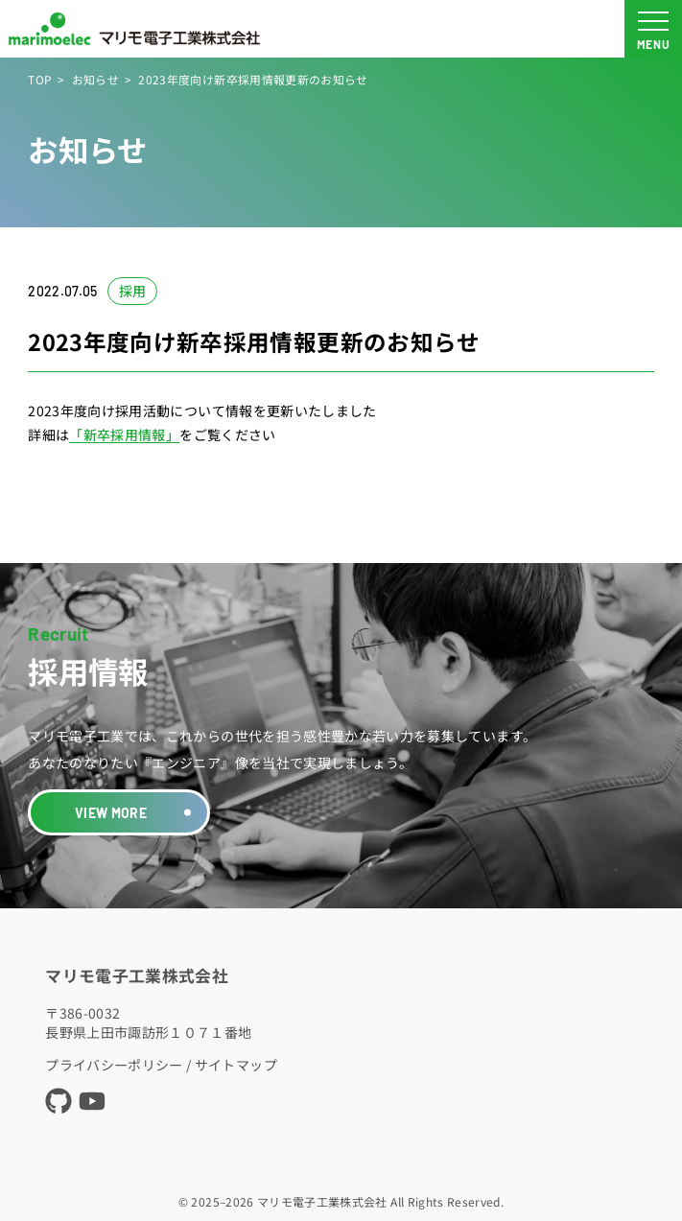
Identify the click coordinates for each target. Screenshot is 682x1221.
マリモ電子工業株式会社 (136, 975)
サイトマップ (236, 1064)
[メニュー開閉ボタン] (653, 29)
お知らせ (95, 79)
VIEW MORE (111, 813)
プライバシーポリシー (114, 1064)
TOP (40, 79)
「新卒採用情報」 (124, 434)
